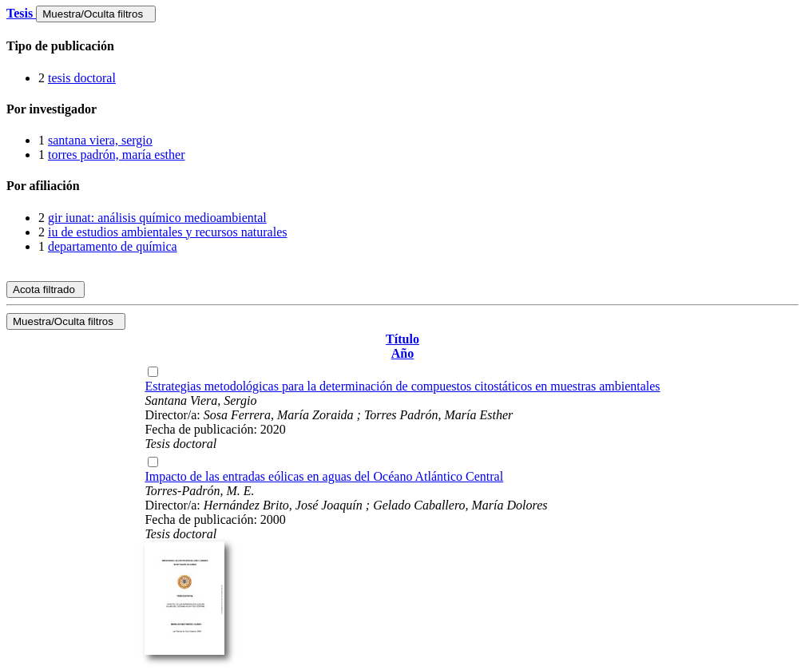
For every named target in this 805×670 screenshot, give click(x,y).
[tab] (402, 46)
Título (402, 339)
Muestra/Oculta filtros (95, 14)
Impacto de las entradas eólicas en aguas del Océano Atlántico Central (324, 476)
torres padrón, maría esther (116, 154)
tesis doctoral (82, 78)
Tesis (21, 13)
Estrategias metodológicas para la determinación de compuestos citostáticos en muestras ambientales (402, 386)
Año (402, 353)
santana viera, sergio (100, 140)
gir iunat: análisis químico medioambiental (157, 217)
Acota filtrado (45, 289)
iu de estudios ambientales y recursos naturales (167, 232)
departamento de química (112, 246)
